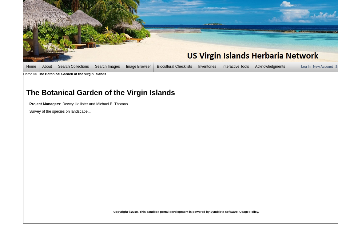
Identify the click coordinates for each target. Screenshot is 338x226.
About (47, 66)
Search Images (107, 66)
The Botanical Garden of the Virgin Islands (72, 74)
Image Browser (138, 66)
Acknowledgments (270, 66)
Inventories (207, 66)
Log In (306, 66)
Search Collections (73, 66)
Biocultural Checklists (174, 66)
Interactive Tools (235, 66)
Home (31, 66)
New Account (323, 66)
